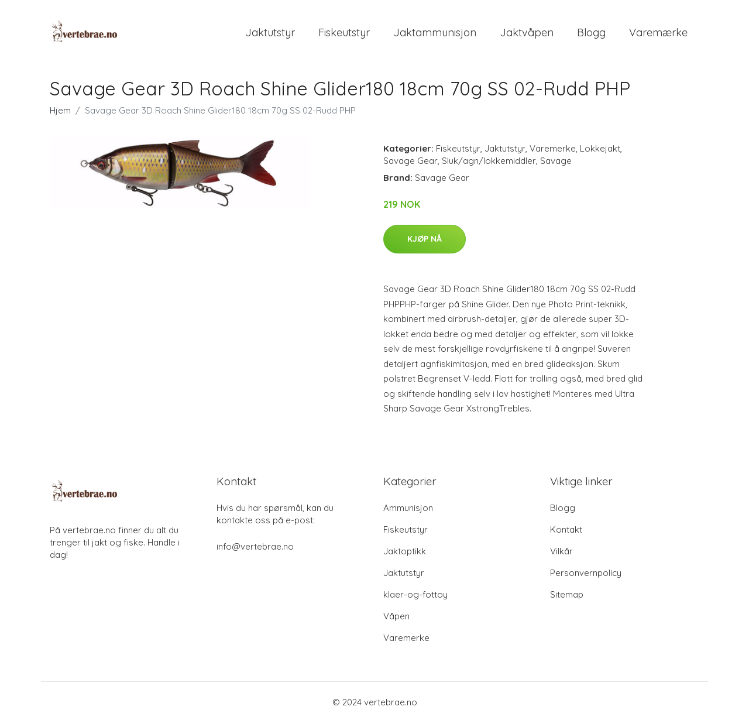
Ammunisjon (408, 512)
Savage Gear (410, 165)
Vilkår (561, 555)
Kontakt (566, 534)
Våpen (396, 620)
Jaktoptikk (404, 555)
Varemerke (553, 153)
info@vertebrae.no (255, 551)
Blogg (591, 35)
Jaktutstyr (270, 35)
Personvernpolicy (585, 577)
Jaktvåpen (527, 35)
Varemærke (658, 35)
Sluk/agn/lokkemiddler (489, 165)
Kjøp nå (424, 243)
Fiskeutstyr (344, 35)
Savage (556, 165)
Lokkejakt (600, 153)
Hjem (60, 115)
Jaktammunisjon (434, 35)
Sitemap (566, 599)
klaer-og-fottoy (415, 599)
